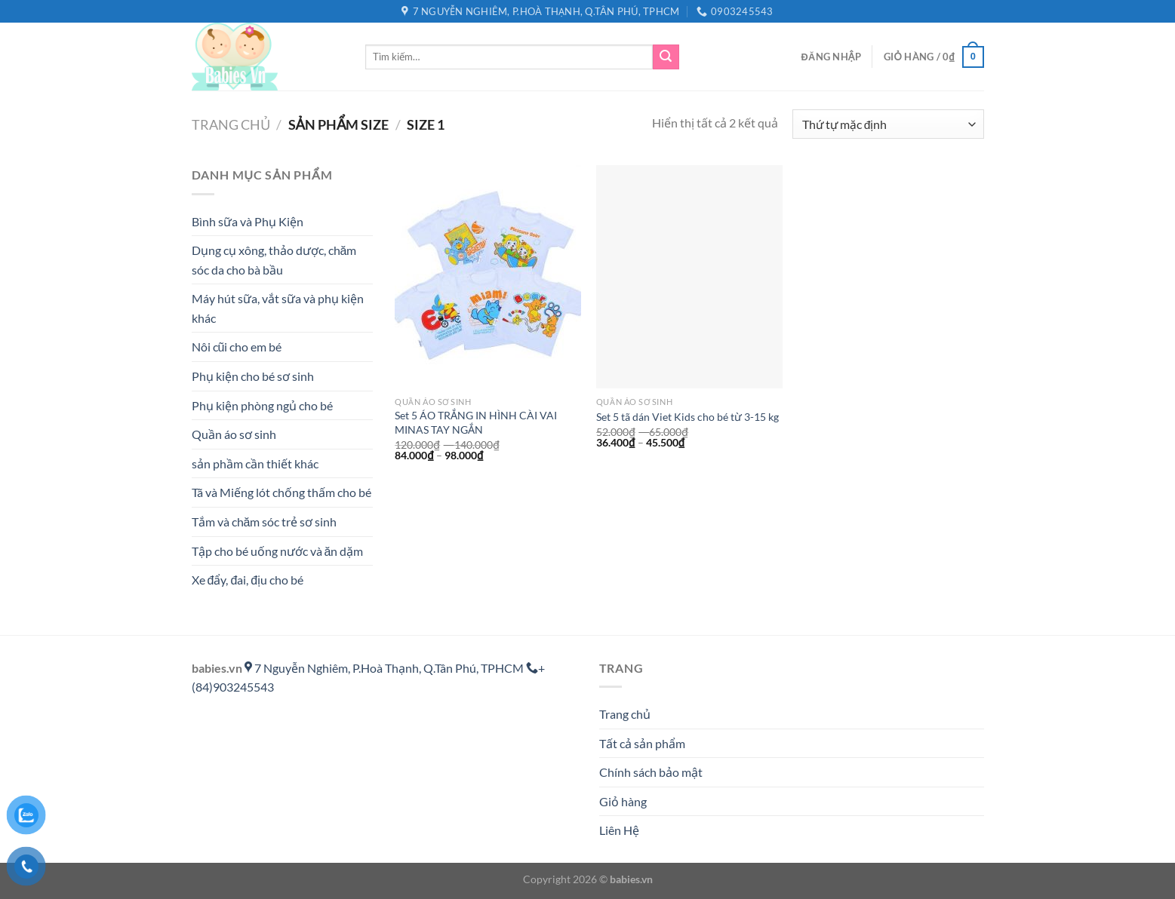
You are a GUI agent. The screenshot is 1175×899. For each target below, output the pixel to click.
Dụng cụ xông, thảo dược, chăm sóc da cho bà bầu (274, 260)
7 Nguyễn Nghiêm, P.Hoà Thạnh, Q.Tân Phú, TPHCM (385, 668)
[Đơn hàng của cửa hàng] (887, 124)
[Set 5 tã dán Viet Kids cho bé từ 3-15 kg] (689, 276)
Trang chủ (231, 124)
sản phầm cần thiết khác (255, 463)
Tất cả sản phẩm (642, 743)
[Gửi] (665, 57)
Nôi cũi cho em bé (237, 346)
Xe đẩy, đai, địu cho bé (248, 579)
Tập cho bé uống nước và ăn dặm (278, 551)
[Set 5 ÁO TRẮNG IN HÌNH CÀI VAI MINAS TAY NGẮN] (488, 276)
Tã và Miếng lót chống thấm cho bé (281, 492)
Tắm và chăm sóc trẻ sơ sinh (264, 521)
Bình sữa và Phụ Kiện (247, 221)
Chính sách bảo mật (651, 772)
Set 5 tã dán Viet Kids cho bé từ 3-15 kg (687, 416)
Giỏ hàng (623, 801)
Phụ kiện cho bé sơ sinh (253, 376)
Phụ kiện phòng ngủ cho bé (262, 405)
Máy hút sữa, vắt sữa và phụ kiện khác (278, 308)
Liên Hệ (619, 830)
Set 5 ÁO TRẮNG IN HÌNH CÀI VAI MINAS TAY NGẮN (476, 422)
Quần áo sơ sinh (234, 434)
